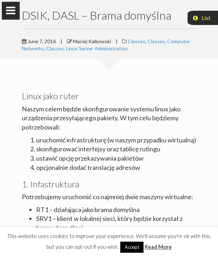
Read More (158, 246)
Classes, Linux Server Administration (87, 48)
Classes (136, 41)
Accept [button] (132, 247)
